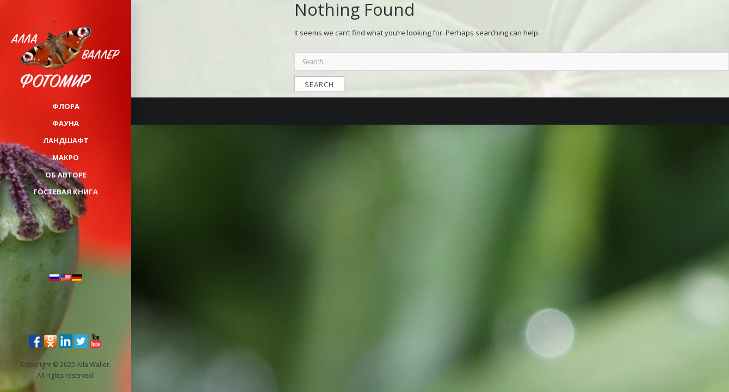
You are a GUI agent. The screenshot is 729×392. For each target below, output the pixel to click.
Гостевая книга (65, 192)
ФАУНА (65, 123)
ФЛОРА (65, 106)
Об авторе (66, 175)
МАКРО (65, 157)
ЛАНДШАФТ (66, 140)
